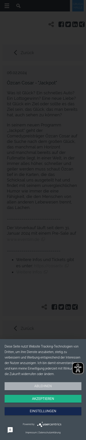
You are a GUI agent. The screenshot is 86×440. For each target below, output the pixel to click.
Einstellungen (43, 411)
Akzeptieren (43, 399)
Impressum (31, 432)
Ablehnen (43, 386)
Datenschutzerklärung (50, 432)
